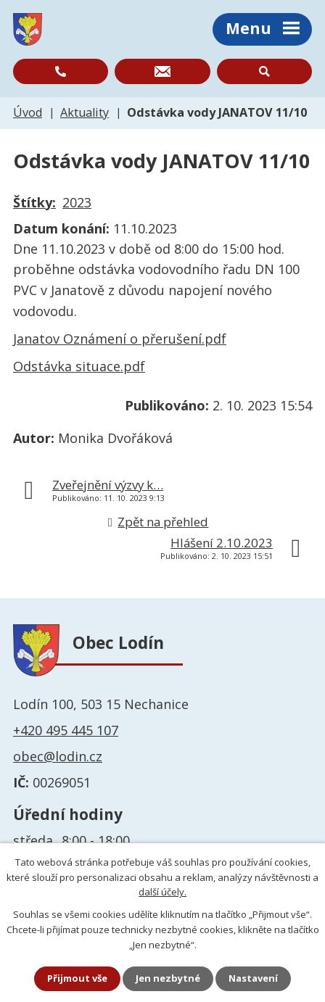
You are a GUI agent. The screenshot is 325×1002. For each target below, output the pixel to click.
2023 (76, 202)
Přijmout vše (77, 978)
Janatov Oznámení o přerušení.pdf (119, 338)
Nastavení (253, 978)
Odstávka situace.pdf (79, 366)
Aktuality (84, 112)
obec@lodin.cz (57, 756)
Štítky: (34, 202)
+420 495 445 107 (65, 730)
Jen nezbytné (168, 978)
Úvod (27, 112)
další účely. (162, 892)
